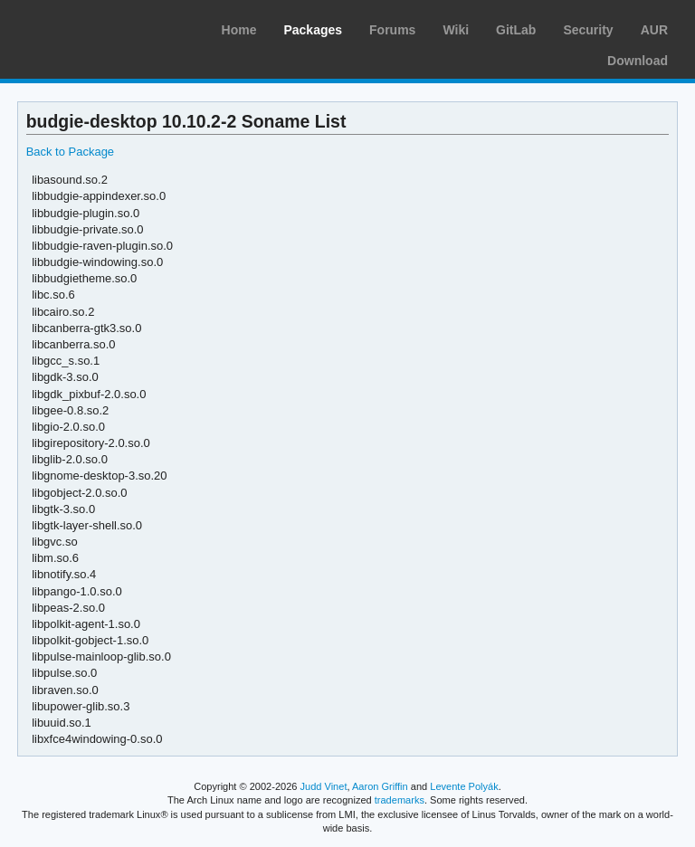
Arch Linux (100, 27)
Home (239, 30)
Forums (392, 30)
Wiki (456, 30)
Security (588, 30)
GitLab (516, 30)
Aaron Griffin (380, 786)
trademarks (399, 800)
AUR (654, 30)
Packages (312, 30)
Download (637, 60)
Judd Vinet (324, 786)
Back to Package (70, 151)
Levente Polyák (464, 786)
